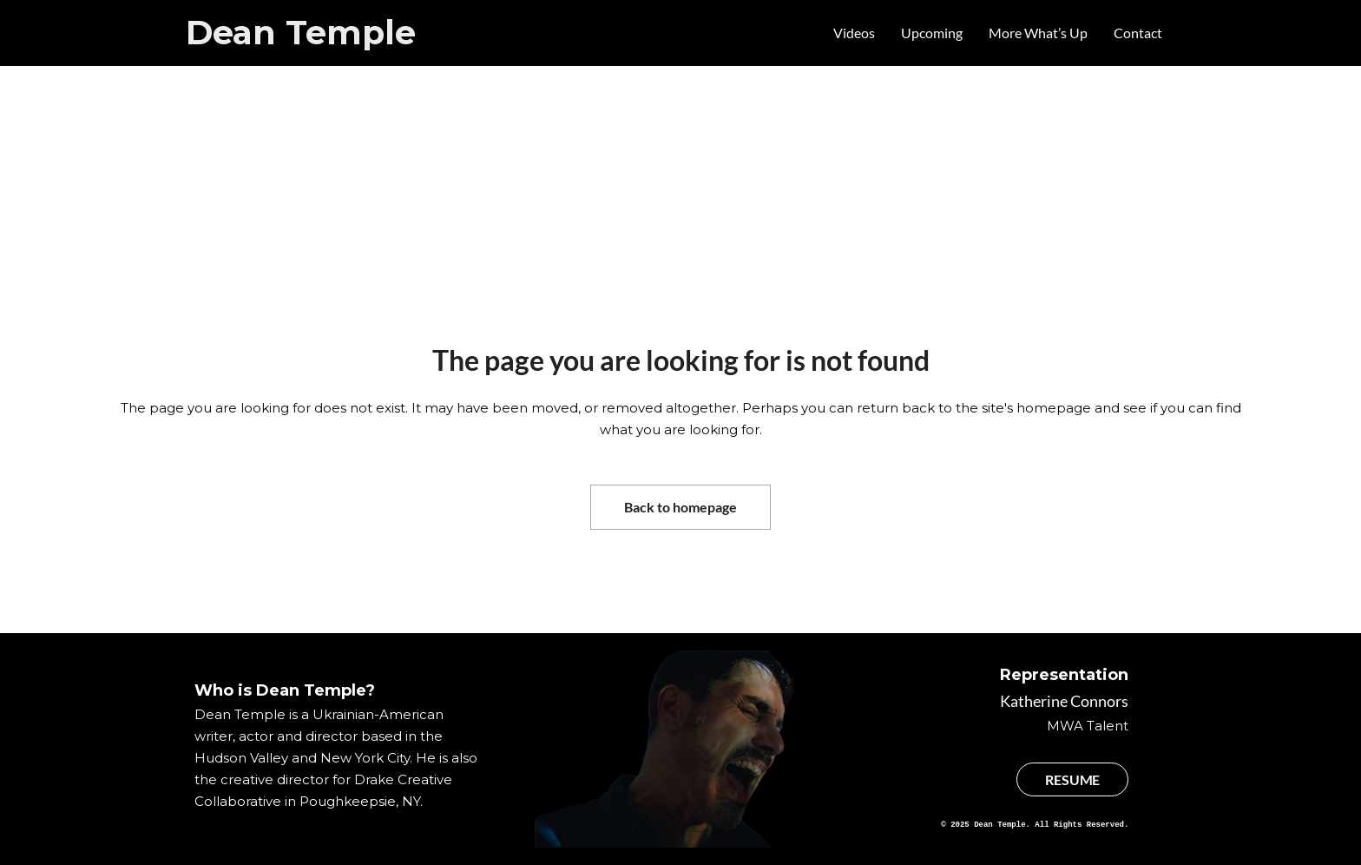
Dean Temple (301, 32)
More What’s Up (1038, 32)
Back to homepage (680, 507)
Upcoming (932, 32)
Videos (854, 32)
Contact (1138, 32)
